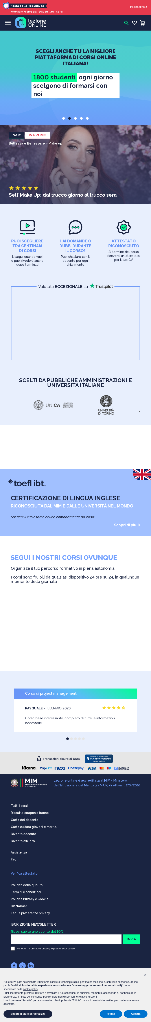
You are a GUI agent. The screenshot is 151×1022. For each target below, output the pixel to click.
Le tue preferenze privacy (30, 913)
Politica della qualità (27, 885)
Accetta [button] (135, 1013)
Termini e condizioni (26, 892)
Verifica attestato (24, 873)
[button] (63, 118)
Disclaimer (19, 906)
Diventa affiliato (23, 841)
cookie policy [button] (30, 989)
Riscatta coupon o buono (30, 813)
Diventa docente (23, 834)
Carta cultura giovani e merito (34, 827)
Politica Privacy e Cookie (29, 899)
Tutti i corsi (19, 806)
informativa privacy (39, 948)
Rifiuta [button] (111, 1013)
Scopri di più (127, 525)
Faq (14, 859)
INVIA (131, 939)
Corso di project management (51, 693)
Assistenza (19, 852)
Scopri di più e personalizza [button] (28, 1013)
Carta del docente (24, 820)
